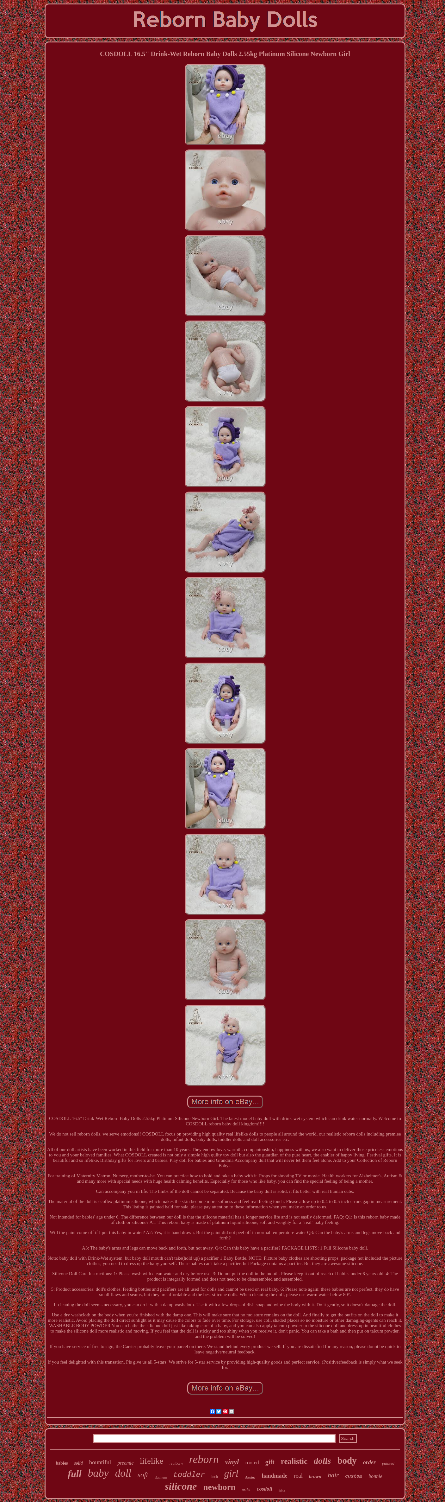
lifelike (151, 1461)
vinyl (232, 1462)
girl (231, 1473)
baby (98, 1473)
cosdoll (264, 1489)
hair (333, 1475)
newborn (219, 1487)
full (74, 1473)
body (346, 1460)
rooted (252, 1463)
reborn (204, 1459)
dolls (322, 1461)
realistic (294, 1461)
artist (246, 1489)
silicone (181, 1486)
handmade (274, 1476)
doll (123, 1473)
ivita (282, 1490)
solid (78, 1463)
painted (388, 1463)
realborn (176, 1463)
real (298, 1475)
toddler (189, 1475)
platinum (160, 1477)
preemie (125, 1463)
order (369, 1462)
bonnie (375, 1476)
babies (62, 1463)
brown (315, 1476)
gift (270, 1462)
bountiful (100, 1462)
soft (143, 1475)
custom (353, 1476)
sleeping (250, 1477)
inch (214, 1476)
